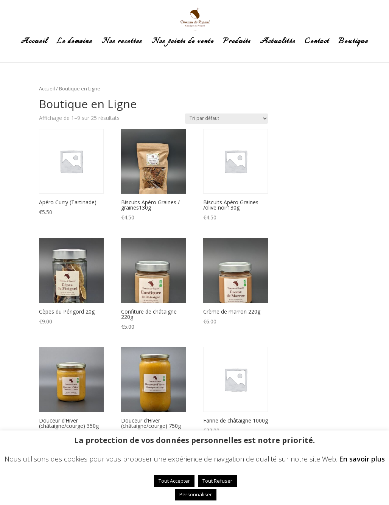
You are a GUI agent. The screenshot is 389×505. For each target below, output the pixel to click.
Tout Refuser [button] (217, 480)
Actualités (278, 43)
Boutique (353, 43)
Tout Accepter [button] (174, 480)
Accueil (33, 43)
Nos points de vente (182, 43)
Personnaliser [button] (195, 494)
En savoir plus (362, 458)
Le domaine (74, 43)
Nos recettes (121, 43)
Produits (237, 43)
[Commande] (226, 118)
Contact (317, 43)
